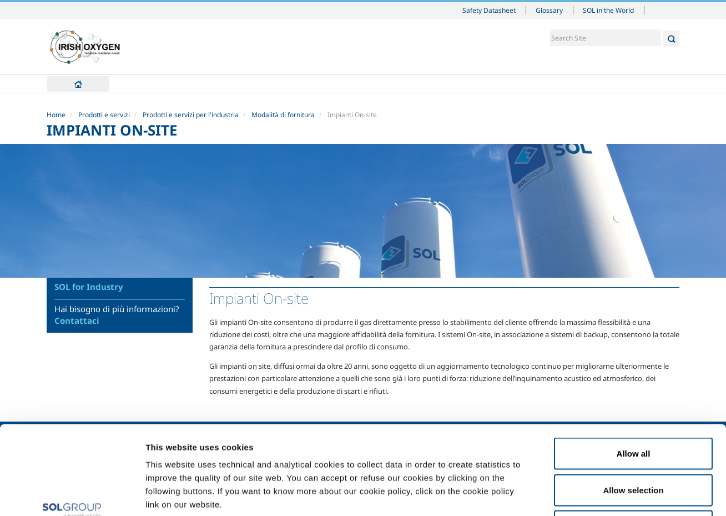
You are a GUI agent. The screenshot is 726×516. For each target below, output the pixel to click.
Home (78, 84)
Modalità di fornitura (283, 114)
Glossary (549, 10)
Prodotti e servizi (104, 114)
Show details (577, 494)
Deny (633, 443)
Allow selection (633, 407)
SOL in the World (608, 10)
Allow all (634, 370)
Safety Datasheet (489, 10)
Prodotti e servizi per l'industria (191, 114)
